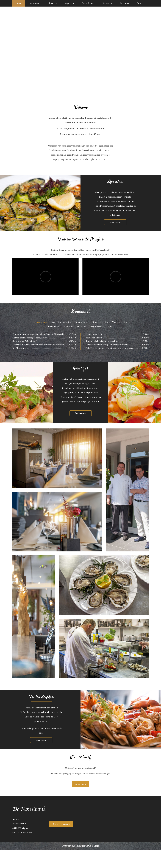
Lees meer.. (115, 222)
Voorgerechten (41, 322)
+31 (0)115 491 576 (24, 832)
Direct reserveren (61, 824)
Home (18, 3)
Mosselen (52, 3)
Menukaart (35, 3)
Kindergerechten (100, 322)
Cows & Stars (92, 845)
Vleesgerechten (119, 322)
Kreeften (68, 326)
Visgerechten (96, 326)
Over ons (124, 3)
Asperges (69, 3)
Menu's (110, 326)
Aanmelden (80, 784)
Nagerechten (81, 322)
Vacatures (107, 3)
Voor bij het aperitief (61, 322)
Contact (140, 3)
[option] (80, 53)
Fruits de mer (88, 3)
